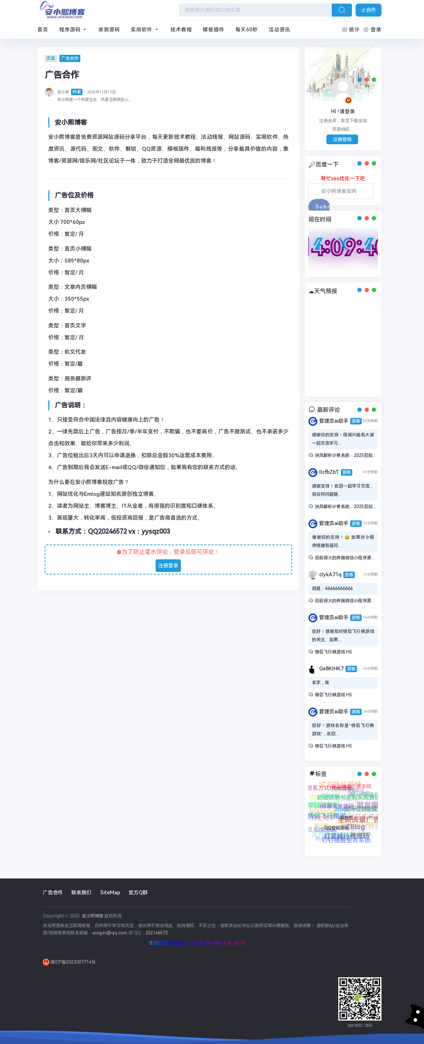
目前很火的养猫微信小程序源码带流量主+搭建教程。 (366, 557)
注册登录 (168, 565)
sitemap (52, 953)
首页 (42, 29)
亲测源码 (109, 29)
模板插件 (213, 29)
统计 (351, 29)
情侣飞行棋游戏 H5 (333, 652)
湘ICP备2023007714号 (69, 962)
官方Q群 (138, 892)
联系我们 (81, 892)
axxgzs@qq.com (109, 932)
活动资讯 (279, 29)
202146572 (156, 932)
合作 (368, 10)
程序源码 (73, 29)
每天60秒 (246, 29)
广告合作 (53, 892)
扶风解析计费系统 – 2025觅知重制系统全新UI (359, 455)
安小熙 (69, 92)
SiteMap (110, 892)
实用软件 (145, 29)
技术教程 (181, 29)
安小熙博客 (92, 916)
